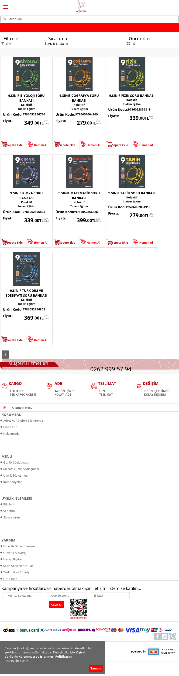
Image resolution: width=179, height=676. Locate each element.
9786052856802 (34, 309)
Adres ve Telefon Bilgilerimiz (23, 420)
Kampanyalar (12, 482)
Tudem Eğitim (26, 109)
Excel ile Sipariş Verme (19, 546)
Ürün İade (10, 579)
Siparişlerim (11, 517)
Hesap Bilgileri (13, 559)
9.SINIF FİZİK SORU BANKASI (132, 95)
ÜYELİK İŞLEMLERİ (16, 498)
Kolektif (26, 105)
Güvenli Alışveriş (14, 553)
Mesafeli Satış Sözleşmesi (21, 469)
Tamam (95, 668)
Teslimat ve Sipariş (16, 572)
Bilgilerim (10, 504)
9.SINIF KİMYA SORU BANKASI (26, 195)
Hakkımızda (11, 433)
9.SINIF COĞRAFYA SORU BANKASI (79, 98)
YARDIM (8, 540)
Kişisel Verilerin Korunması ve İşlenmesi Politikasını (45, 654)
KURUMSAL (11, 414)
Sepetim (9, 511)
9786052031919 (139, 207)
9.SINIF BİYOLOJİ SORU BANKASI (26, 98)
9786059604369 (86, 114)
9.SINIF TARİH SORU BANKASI (131, 193)
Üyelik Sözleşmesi (15, 475)
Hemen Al (41, 145)
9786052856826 (86, 212)
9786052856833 (34, 212)
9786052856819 (139, 109)
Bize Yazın (10, 427)
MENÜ (6, 456)
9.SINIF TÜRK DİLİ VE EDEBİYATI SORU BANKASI (26, 293)
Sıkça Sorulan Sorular (18, 566)
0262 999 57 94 (110, 369)
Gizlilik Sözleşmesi (16, 462)
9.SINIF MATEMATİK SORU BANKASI (79, 195)
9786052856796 (34, 114)
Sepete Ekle (15, 145)
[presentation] (24, 606)
